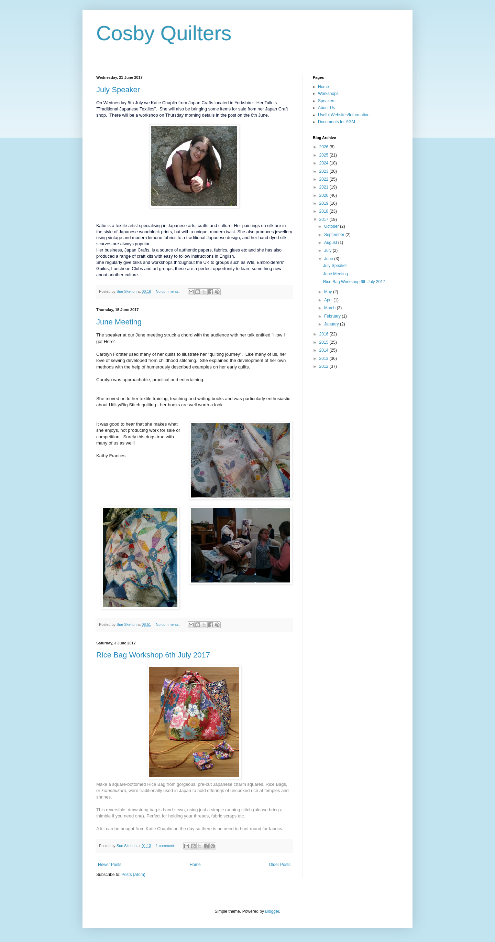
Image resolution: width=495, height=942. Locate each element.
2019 (324, 203)
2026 (324, 146)
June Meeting (119, 322)
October (332, 226)
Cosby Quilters (163, 33)
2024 (324, 163)
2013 (324, 358)
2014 (324, 350)
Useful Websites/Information (344, 115)
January (332, 324)
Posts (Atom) (133, 874)
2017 (324, 219)
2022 (324, 179)
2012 (324, 366)
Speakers (327, 100)
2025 (324, 155)
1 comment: (166, 846)
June (329, 258)
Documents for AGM (336, 121)
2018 (324, 211)
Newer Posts (109, 864)
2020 (324, 195)
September (334, 234)
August (331, 242)
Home (195, 864)
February (333, 316)
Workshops (328, 93)
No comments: (168, 291)
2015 (324, 342)
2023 (324, 171)
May (328, 291)
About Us (326, 107)
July (328, 250)
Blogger (272, 911)
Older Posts (279, 864)
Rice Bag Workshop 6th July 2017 (153, 655)
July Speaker (118, 89)
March (330, 308)
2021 (324, 187)
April (328, 300)
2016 (324, 334)
